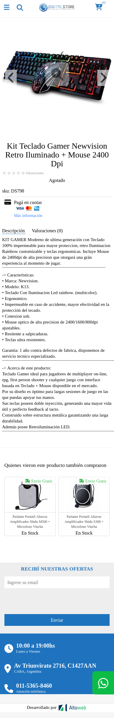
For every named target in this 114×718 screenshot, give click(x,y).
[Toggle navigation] (19, 7)
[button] (100, 7)
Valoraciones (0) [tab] (47, 230)
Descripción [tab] (14, 230)
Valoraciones (34, 173)
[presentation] (48, 599)
